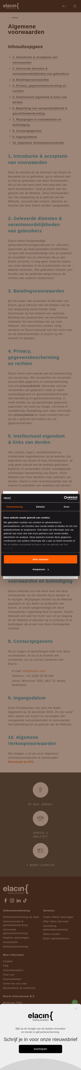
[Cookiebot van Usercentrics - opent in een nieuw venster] (63, 498)
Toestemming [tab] (14, 506)
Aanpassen (40, 569)
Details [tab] (40, 506)
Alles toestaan (40, 559)
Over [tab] (67, 506)
